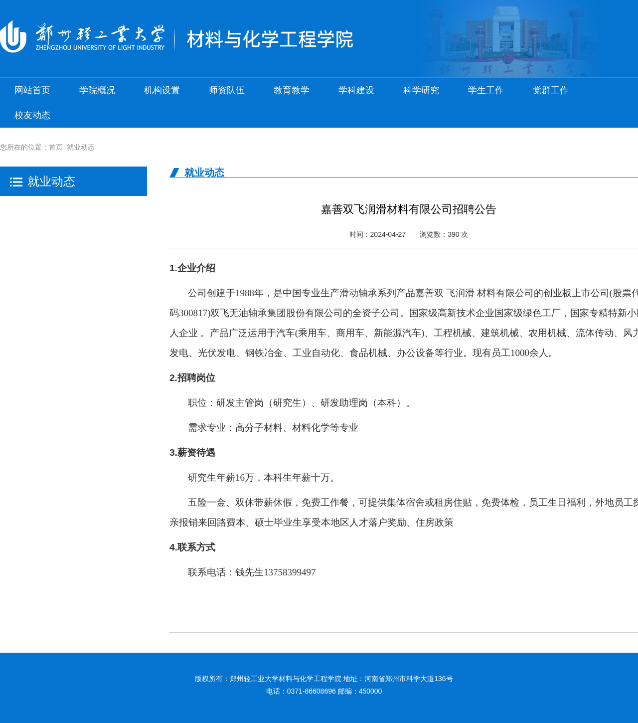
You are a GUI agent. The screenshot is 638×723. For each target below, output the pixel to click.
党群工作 (551, 90)
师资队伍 (227, 90)
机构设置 (162, 90)
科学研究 (421, 90)
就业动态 (81, 147)
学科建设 (356, 90)
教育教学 (292, 90)
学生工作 (486, 90)
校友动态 (32, 115)
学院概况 (97, 90)
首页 (56, 147)
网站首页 (32, 90)
